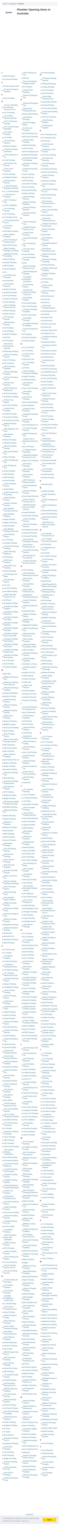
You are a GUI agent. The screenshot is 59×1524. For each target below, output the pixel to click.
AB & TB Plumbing (10, 245)
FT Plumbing (27, 334)
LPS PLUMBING (29, 1120)
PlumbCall (45, 314)
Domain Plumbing (10, 1405)
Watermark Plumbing (49, 1324)
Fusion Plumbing (29, 341)
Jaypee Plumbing (29, 825)
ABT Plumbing (9, 265)
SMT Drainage (47, 886)
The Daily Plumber (48, 1105)
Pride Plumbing (47, 404)
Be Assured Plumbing (11, 727)
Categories (12, 4)
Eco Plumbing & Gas (30, 133)
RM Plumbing (47, 660)
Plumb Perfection (48, 296)
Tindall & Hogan (47, 1120)
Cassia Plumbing (9, 1044)
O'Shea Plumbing (48, 87)
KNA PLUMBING (29, 1026)
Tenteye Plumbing (48, 1090)
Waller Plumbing (47, 1279)
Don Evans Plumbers (11, 1408)
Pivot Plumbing (47, 279)
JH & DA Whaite (28, 857)
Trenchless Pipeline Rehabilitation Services (49, 1165)
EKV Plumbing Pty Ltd (30, 151)
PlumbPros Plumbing (49, 369)
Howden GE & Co (29, 672)
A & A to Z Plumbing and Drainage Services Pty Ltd (11, 107)
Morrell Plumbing (29, 1339)
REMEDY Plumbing (49, 618)
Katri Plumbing (28, 952)
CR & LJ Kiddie (9, 1226)
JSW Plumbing (28, 915)
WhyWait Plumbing (48, 1389)
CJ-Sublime (8, 1128)
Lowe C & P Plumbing (30, 1113)
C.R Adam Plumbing (11, 970)
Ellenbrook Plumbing (30, 155)
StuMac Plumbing (48, 1017)
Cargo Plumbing (9, 1018)
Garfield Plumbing (29, 380)
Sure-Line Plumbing (49, 1036)
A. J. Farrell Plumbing (11, 191)
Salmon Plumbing (48, 767)
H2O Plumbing (28, 570)
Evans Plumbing (28, 187)
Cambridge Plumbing (11, 987)
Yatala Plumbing (47, 1453)
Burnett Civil (8, 933)
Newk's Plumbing (29, 1425)
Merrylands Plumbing (30, 1276)
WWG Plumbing (47, 1431)
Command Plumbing (11, 1160)
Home (5, 4)
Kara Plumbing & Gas (30, 945)
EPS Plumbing (28, 181)
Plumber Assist (47, 317)
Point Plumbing (47, 381)
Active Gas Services (11, 299)
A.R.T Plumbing (9, 214)
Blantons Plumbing (10, 827)
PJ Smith (45, 282)
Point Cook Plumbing (49, 378)
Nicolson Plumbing (29, 1437)
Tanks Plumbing (47, 1067)
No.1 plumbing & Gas (30, 1449)
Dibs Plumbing (9, 1371)
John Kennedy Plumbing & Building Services (30, 888)
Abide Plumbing (9, 259)
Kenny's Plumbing (29, 988)
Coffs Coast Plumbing (11, 1146)
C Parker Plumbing (10, 961)
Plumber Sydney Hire (49, 330)
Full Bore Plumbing (29, 337)
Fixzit (25, 263)
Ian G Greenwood (29, 712)
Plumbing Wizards (48, 366)
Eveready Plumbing (30, 190)
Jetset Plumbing (28, 847)
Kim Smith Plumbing (30, 997)
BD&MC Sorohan (10, 724)
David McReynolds (10, 1342)
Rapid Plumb (46, 581)
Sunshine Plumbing (49, 1024)
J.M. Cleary (27, 801)
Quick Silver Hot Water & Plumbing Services (48, 524)
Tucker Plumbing (48, 1174)
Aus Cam (7, 585)
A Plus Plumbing (9, 174)
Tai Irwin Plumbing (48, 1064)
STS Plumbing (47, 1014)
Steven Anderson (48, 983)
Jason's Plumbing (29, 821)
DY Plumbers (27, 87)
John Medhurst (28, 893)
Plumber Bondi (47, 321)
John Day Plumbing (30, 879)
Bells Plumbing (9, 751)
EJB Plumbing (28, 148)
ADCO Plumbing (9, 310)
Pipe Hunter (46, 234)
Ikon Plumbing (28, 724)
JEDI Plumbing (28, 828)
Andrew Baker (9, 489)
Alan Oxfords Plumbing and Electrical (8, 346)
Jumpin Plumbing (29, 918)
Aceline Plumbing (10, 289)
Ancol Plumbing (9, 480)
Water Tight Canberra (49, 1318)
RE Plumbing (46, 600)
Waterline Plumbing (49, 1321)
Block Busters (8, 830)
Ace (5, 272)
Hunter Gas (27, 682)
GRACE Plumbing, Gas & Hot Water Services (29, 507)
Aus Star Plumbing (10, 588)
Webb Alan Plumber (49, 1345)
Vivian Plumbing (47, 1258)
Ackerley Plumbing (10, 292)
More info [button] (25, 1521)
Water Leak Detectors (49, 1315)
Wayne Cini (46, 1336)
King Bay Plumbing (29, 1000)
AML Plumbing (9, 474)
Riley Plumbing (47, 646)
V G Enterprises (47, 1224)
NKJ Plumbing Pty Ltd (30, 1446)
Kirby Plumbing (28, 1017)
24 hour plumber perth (11, 86)
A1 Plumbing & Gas (10, 217)
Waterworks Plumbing (49, 1333)
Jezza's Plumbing (29, 850)
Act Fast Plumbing (10, 295)
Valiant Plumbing (48, 1227)
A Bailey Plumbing (10, 146)
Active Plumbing (9, 302)
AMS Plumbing (9, 477)
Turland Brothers (48, 1180)
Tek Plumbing (47, 1087)
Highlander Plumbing (30, 625)
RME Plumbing (47, 664)
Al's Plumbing (8, 340)
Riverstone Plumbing (49, 649)
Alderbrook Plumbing (11, 351)
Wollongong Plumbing (49, 1419)
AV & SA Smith (9, 660)
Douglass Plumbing (10, 1425)
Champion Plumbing (11, 1067)
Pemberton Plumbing (49, 169)
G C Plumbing (28, 350)
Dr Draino (7, 1428)
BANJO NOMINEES (11, 693)
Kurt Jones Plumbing (30, 1035)
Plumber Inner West (49, 324)
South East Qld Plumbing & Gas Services (47, 903)
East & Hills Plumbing (30, 114)
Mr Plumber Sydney (30, 1367)
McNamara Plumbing (30, 1251)
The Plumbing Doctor (49, 1108)
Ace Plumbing (8, 280)
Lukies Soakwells (29, 1131)
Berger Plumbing (9, 766)
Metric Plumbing (28, 1280)
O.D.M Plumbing (48, 90)
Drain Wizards (9, 1435)
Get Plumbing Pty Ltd (30, 425)
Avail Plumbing (9, 664)
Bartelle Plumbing (10, 696)
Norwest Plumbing (29, 1466)
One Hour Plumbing (49, 117)
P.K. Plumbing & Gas (49, 134)
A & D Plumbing (9, 112)
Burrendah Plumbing (11, 939)
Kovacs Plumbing (29, 1029)
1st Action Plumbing (11, 79)
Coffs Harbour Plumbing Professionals (8, 1152)
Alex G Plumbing (9, 360)
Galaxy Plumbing (29, 376)
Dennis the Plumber (11, 1368)
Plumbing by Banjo (48, 342)
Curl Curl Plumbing (10, 1262)
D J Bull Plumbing (10, 1303)
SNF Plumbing (47, 889)
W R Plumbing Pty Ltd (49, 1265)
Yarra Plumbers (47, 1450)
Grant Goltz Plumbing (30, 516)
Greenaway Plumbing (30, 530)
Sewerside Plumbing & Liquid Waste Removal (49, 817)
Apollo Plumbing (9, 519)
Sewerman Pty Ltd (48, 811)
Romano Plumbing (48, 708)
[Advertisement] (29, 31)
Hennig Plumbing (29, 611)
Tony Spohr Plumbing (49, 1142)
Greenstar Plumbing (30, 533)
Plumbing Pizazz (48, 357)
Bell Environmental (10, 748)
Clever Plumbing (9, 1137)
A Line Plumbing (9, 160)
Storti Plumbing (47, 1002)
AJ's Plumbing (9, 331)
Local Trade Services (30, 1107)
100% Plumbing (9, 76)
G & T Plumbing (28, 347)
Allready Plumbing (10, 443)
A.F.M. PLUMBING (10, 205)
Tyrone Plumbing (48, 1197)
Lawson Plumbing (29, 1069)
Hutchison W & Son (30, 694)
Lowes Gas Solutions (30, 1116)
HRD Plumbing (28, 676)
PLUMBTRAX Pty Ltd (49, 372)
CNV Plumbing (9, 1143)
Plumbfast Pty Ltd (48, 333)
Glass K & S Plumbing (30, 460)
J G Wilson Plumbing (30, 798)
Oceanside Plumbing (49, 102)
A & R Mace (8, 137)
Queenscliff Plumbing (49, 510)
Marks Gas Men (28, 1201)
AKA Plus (7, 337)
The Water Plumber (49, 1111)
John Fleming (27, 883)
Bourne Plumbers (10, 840)
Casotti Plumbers (10, 1035)
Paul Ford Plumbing (49, 155)
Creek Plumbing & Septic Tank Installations (10, 1237)
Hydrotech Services (30, 697)
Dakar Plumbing (9, 1312)
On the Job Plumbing (49, 108)
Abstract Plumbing (10, 262)
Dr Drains (7, 1432)
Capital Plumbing (10, 1012)
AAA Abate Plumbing (11, 231)
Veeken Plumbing (48, 1233)
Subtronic (45, 1021)
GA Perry (26, 368)
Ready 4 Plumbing (48, 604)
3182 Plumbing (9, 98)
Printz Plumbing (47, 416)
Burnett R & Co (9, 936)
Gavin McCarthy (28, 405)
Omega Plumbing (48, 105)
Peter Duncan (47, 206)
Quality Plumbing (48, 491)
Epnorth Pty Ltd (28, 177)
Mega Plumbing (28, 1259)
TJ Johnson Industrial (49, 1123)
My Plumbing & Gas (30, 1394)
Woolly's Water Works (49, 1428)
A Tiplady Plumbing (10, 177)
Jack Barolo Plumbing (30, 804)
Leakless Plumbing (29, 1076)
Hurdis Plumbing (28, 691)
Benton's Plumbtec (10, 763)
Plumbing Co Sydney (49, 351)
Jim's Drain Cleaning (30, 860)
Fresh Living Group (29, 315)
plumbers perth (47, 484)
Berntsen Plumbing (10, 769)
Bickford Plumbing (10, 795)
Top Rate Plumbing (48, 1146)
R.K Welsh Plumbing (49, 556)
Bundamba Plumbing (11, 924)
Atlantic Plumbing (10, 571)
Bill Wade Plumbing (10, 807)
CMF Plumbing (9, 1140)
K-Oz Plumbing (28, 937)
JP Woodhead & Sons (30, 908)
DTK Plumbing (9, 1455)
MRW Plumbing (28, 1373)
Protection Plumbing (49, 460)
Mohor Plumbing (28, 1322)
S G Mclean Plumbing (49, 745)
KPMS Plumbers (28, 1032)
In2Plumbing (27, 733)
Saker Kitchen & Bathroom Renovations (47, 761)
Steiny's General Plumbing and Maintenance (48, 961)
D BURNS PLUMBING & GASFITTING (8, 1298)
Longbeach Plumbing (30, 1110)
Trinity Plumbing (47, 1170)
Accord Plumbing (10, 269)
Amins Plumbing (9, 471)
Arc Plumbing (8, 540)
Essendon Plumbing (30, 184)
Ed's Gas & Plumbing (30, 136)
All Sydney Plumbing (11, 417)
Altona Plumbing (9, 457)
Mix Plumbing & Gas (30, 1302)
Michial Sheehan (29, 1294)
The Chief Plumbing (49, 1098)
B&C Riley (7, 674)
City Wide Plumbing (10, 1120)
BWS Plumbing (9, 943)
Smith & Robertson (48, 877)
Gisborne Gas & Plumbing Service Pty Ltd (30, 441)
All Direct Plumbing (10, 393)
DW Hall (26, 78)
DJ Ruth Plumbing (10, 1380)
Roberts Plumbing (48, 672)
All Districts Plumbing (11, 397)
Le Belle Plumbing (29, 1072)
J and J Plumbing (29, 795)
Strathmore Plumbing (49, 1006)
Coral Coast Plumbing (11, 1212)
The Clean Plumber (49, 1102)
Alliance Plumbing (10, 440)
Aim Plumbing (8, 328)
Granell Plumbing (29, 512)
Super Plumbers (47, 1027)
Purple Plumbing (48, 474)
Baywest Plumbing (10, 721)
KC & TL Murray (28, 958)
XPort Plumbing (47, 1443)
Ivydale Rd (26, 782)
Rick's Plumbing (47, 637)
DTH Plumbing (9, 1452)
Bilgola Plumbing (9, 798)
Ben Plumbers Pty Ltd (11, 760)
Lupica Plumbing (29, 1135)
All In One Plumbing (11, 405)
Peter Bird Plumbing (49, 195)
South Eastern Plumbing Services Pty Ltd (48, 911)
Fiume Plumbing (28, 254)
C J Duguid (8, 953)
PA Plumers (46, 141)
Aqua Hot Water (9, 526)
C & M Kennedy (9, 949)
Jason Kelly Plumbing (30, 818)
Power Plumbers (48, 385)
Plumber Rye (46, 327)
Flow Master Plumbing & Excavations (27, 279)
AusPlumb (7, 600)
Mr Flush (26, 1364)
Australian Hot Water (11, 603)
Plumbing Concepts (49, 354)
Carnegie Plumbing (10, 1027)
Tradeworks (46, 1154)
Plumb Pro (46, 302)
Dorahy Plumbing (10, 1422)
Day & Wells (8, 1349)
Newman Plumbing (29, 1434)
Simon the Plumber (48, 841)
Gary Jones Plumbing (30, 388)
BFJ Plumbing (9, 792)
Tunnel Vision (47, 1177)
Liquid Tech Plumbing (30, 1093)
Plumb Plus (46, 299)
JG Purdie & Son (29, 854)
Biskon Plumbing (9, 815)
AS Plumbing (8, 557)
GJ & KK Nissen (28, 446)
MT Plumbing (27, 1377)
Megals (25, 1262)
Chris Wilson (8, 1100)
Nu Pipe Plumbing (48, 73)
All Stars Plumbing (10, 414)
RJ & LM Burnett (48, 652)
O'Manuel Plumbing (49, 84)
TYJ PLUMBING (47, 1194)
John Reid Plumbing (30, 897)
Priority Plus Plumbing (49, 425)
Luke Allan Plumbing (30, 1128)
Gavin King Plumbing (30, 402)
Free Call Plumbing (29, 303)
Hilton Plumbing (28, 650)
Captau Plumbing (10, 1015)
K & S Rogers (27, 933)
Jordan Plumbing (29, 905)
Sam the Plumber (48, 770)
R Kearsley (46, 553)
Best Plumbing (9, 778)
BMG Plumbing (9, 834)
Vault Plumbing (47, 1230)
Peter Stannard (47, 215)
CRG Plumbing (9, 1248)
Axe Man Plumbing (10, 667)
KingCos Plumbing (29, 1003)
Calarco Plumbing (10, 984)
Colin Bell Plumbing (10, 1157)
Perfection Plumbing (49, 181)
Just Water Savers (29, 921)
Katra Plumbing (28, 948)
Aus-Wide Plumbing (11, 591)
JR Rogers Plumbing (30, 912)
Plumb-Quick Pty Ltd (49, 311)
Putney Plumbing (48, 477)
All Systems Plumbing (11, 420)
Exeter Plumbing (28, 193)
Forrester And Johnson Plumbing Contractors (29, 292)
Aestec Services (9, 314)
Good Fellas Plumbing (30, 496)
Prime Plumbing (47, 407)
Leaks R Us (27, 1079)
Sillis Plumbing (47, 838)
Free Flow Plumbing (30, 306)
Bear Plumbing (9, 731)
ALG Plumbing (9, 363)
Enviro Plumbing (28, 174)
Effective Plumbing (29, 145)
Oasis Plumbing (47, 93)
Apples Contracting (10, 522)
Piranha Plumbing (48, 265)
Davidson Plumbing (10, 1346)
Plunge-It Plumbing (48, 375)
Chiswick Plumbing (10, 1081)
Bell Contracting (9, 745)
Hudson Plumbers (29, 679)
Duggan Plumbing (10, 1458)
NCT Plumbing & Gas (30, 1422)
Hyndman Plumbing (30, 700)
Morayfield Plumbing (30, 1330)
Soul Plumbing (47, 897)
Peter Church (46, 198)
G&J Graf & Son (28, 359)
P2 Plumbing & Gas (49, 138)
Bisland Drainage (10, 819)
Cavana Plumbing (10, 1047)
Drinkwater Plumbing (11, 1443)
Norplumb (26, 1452)
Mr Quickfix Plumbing (30, 1370)
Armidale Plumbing (10, 543)
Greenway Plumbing (30, 536)
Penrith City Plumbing (49, 172)
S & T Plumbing (47, 742)
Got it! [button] (49, 1520)
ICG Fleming (27, 721)
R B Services (46, 544)
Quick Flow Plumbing (49, 514)
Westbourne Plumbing (49, 1364)
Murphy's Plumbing (29, 1385)
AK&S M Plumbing (10, 334)
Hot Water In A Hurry (30, 664)
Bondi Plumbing (9, 837)
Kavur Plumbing (28, 955)
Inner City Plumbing (30, 752)
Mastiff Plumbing (29, 1215)
